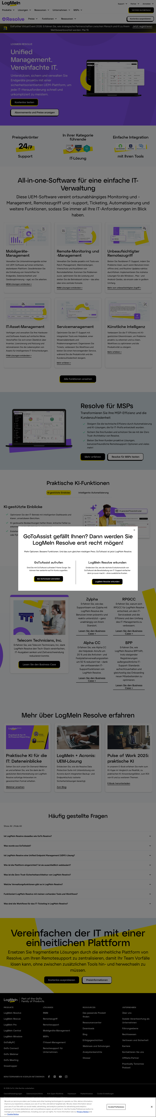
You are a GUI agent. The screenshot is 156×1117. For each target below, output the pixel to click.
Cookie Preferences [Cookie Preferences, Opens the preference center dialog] (116, 1107)
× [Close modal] (134, 529)
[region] (78, 1107)
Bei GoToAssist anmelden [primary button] (48, 579)
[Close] (152, 1107)
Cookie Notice (13, 1114)
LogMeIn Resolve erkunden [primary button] (107, 581)
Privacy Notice (83, 1112)
